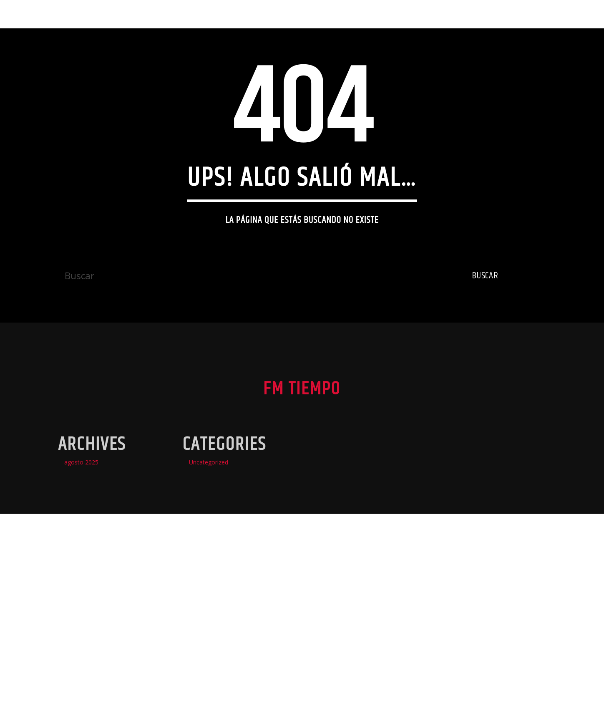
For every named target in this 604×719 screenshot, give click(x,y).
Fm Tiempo (37, 14)
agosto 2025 (81, 631)
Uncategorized (208, 631)
